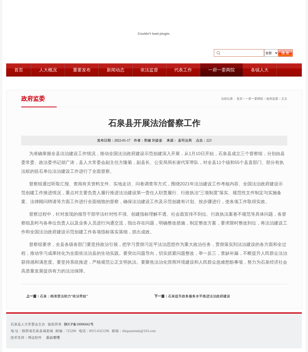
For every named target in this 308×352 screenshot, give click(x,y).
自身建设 (23, 83)
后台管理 (53, 337)
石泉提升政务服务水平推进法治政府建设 (192, 296)
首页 (18, 69)
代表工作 (183, 69)
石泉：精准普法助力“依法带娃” (57, 296)
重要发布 (82, 69)
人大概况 (48, 69)
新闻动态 (115, 69)
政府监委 (272, 98)
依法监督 (149, 69)
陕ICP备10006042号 (79, 324)
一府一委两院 (221, 69)
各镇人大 (260, 69)
